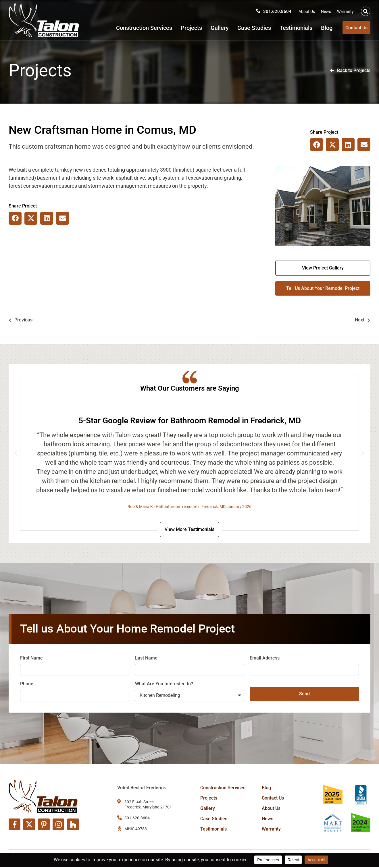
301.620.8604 (277, 9)
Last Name (146, 659)
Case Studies (245, 27)
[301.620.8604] (258, 9)
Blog (318, 27)
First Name (31, 659)
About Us (307, 9)
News (326, 9)
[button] (365, 9)
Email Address (265, 659)
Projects (182, 27)
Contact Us (273, 798)
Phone (26, 685)
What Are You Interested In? (164, 685)
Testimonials (287, 27)
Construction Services (135, 27)
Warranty (345, 9)
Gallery (211, 27)
